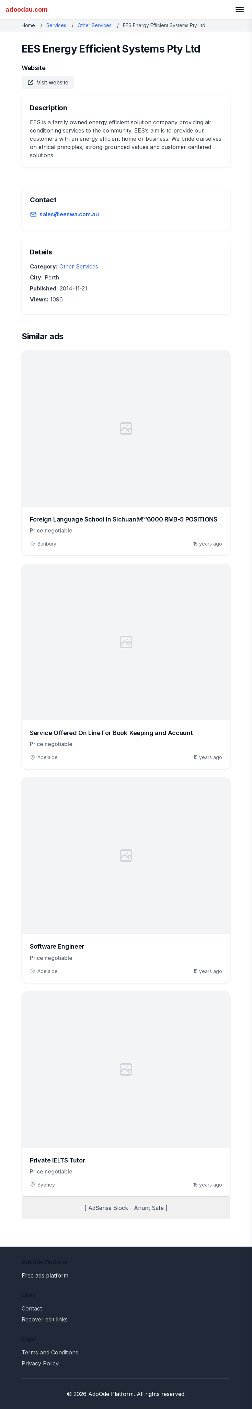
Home (28, 25)
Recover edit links (45, 1319)
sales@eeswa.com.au (69, 214)
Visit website (47, 82)
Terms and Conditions (50, 1352)
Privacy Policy (40, 1363)
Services (56, 25)
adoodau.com (26, 9)
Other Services (95, 25)
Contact (32, 1308)
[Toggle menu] (240, 9)
